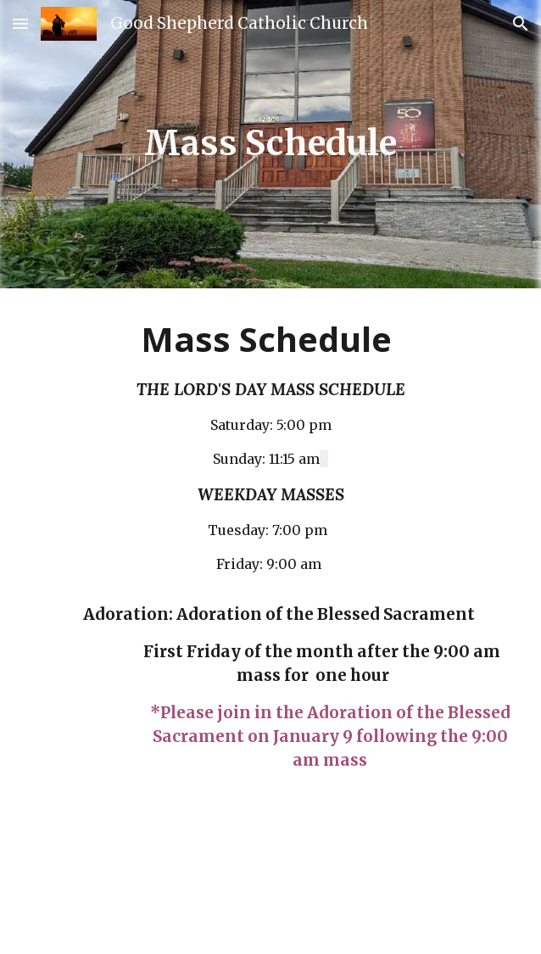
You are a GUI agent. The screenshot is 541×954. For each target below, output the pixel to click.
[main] (271, 144)
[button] (20, 23)
